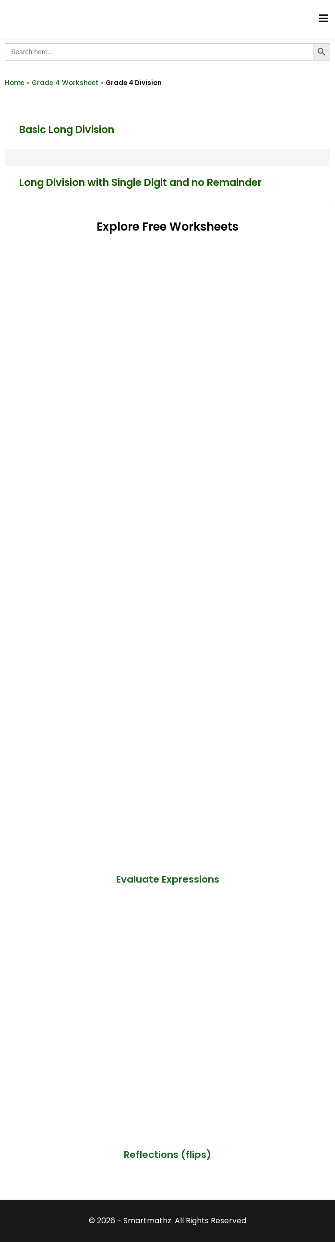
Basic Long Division (66, 129)
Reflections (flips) (167, 1154)
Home (14, 82)
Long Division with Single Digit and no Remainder (140, 182)
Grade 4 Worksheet (65, 82)
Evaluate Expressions (167, 879)
